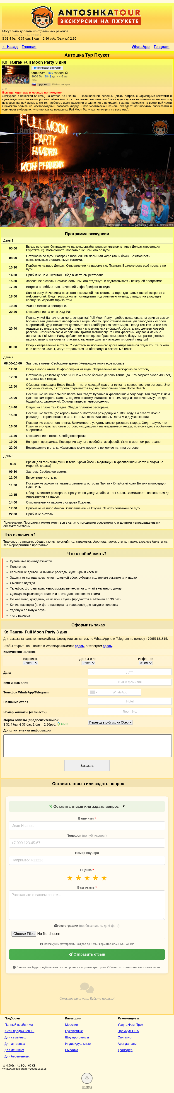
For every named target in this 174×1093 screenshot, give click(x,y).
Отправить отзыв (87, 954)
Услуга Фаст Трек (130, 1024)
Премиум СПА (128, 1031)
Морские (71, 1024)
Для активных (15, 1043)
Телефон (86, 835)
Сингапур (124, 1037)
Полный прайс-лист (19, 1024)
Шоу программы (77, 1037)
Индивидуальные (78, 1043)
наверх (87, 1085)
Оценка (87, 870)
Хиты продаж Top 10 (19, 1031)
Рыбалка (71, 1050)
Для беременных (17, 1056)
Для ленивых (14, 1050)
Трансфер (125, 1050)
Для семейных (15, 1037)
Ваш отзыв (87, 887)
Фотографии (87, 926)
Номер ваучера (87, 853)
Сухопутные (74, 1031)
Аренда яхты (127, 1043)
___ (67, 1056)
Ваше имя (87, 818)
